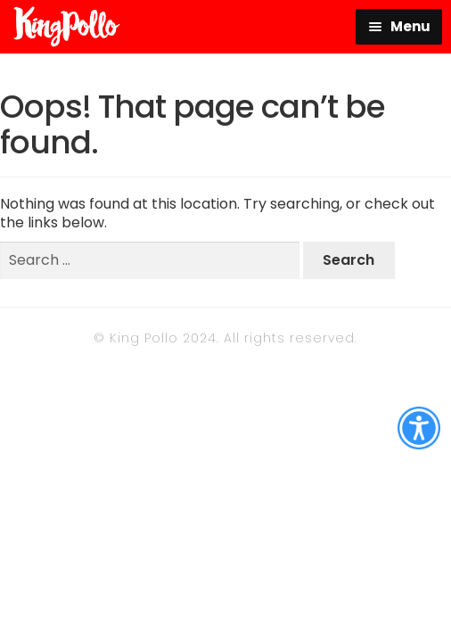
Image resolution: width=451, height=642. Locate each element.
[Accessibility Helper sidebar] (419, 428)
